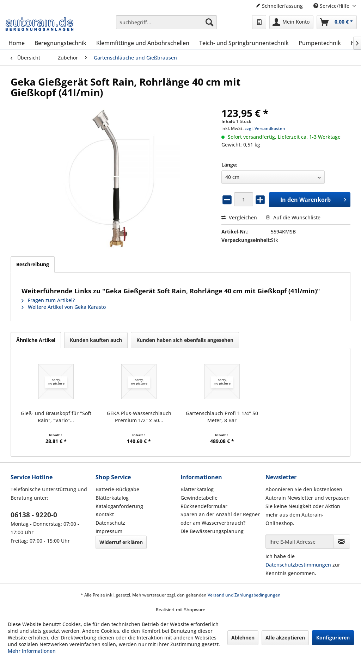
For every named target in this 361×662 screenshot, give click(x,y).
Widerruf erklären (121, 542)
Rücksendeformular (203, 506)
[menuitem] (166, 22)
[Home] (17, 43)
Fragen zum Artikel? (48, 300)
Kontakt (105, 514)
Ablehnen (243, 637)
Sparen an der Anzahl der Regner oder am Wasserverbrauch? (220, 518)
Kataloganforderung (119, 506)
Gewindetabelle (199, 497)
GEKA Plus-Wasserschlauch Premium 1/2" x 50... (139, 417)
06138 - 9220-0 (34, 514)
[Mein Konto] (291, 22)
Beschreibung (32, 264)
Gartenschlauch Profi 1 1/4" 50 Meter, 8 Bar (222, 417)
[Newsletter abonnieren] (341, 542)
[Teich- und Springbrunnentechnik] (244, 43)
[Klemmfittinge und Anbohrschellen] (142, 43)
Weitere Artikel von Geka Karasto (64, 307)
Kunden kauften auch (96, 340)
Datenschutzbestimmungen (298, 564)
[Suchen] (209, 22)
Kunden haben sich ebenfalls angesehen (184, 340)
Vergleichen (239, 217)
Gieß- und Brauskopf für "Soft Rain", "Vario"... (56, 417)
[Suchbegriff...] (166, 22)
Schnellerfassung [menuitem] (279, 5)
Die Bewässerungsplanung (212, 531)
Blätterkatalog (112, 497)
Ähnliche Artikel (35, 340)
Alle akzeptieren (285, 637)
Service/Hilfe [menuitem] (332, 5)
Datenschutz (110, 522)
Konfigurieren (333, 637)
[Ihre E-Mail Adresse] (299, 542)
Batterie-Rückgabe (117, 489)
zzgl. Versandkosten (265, 128)
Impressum (109, 531)
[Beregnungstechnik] (60, 43)
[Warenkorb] (337, 22)
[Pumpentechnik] (320, 43)
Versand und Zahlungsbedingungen (244, 595)
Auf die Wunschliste (293, 217)
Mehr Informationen (32, 651)
